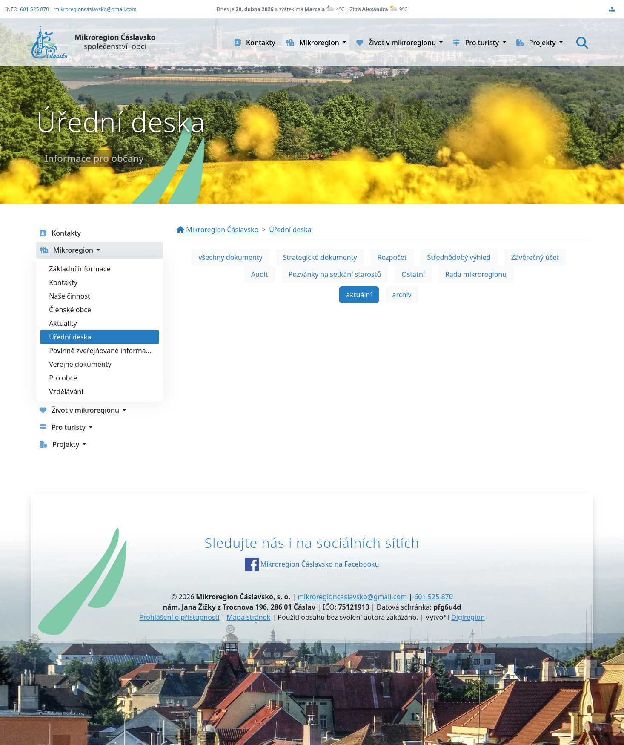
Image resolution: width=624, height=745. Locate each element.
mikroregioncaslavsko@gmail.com (95, 9)
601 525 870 (34, 9)
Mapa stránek (249, 617)
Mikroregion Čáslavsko (217, 229)
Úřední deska (290, 229)
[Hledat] (582, 43)
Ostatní (413, 274)
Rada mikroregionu (476, 274)
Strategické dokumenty (320, 257)
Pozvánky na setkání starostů (335, 274)
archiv (402, 294)
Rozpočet (392, 257)
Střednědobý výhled (459, 257)
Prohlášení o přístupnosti (179, 617)
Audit (259, 274)
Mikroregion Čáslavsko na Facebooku (312, 564)
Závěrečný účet (535, 257)
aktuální (359, 294)
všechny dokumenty (230, 257)
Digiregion (468, 617)
